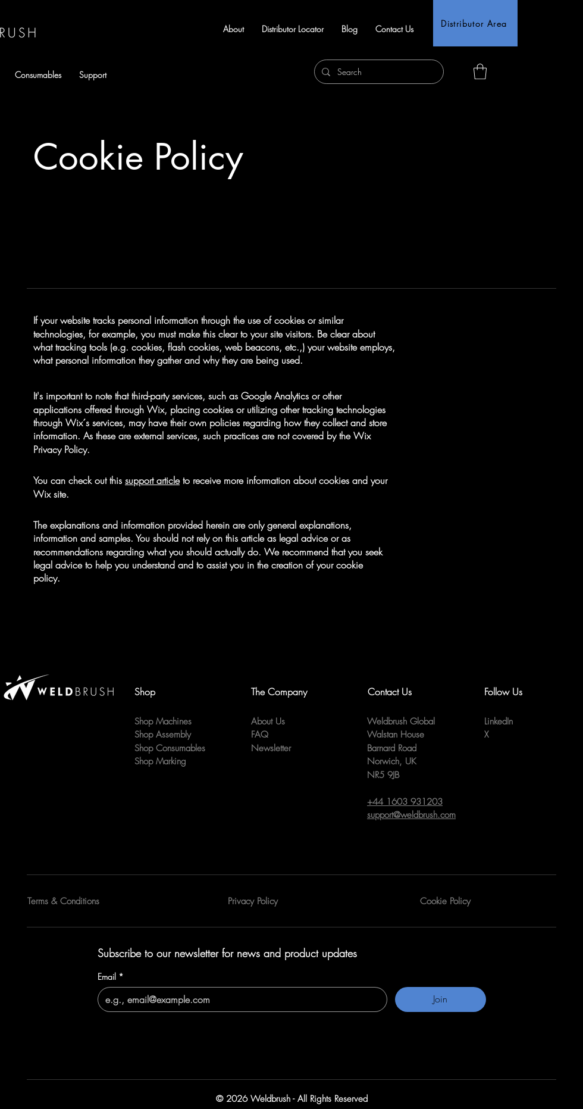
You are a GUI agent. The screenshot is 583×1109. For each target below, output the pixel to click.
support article (152, 480)
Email (111, 977)
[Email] (239, 999)
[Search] (377, 71)
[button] (92, 74)
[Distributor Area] (475, 23)
